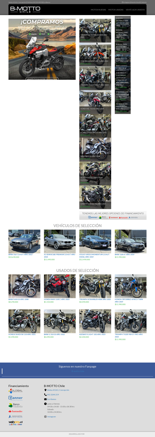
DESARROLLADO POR (77, 434)
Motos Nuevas (98, 9)
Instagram (126, 2)
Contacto (144, 2)
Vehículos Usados (135, 9)
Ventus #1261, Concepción (17, 2)
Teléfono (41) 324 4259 (34, 2)
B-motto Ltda (78, 371)
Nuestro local (135, 2)
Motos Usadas (115, 9)
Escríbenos (46, 2)
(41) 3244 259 (53, 394)
